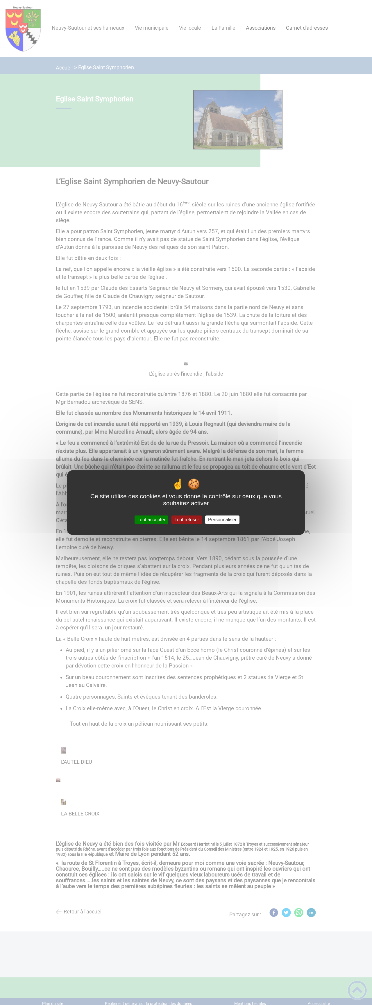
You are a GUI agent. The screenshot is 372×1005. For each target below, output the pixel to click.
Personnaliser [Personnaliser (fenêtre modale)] (222, 519)
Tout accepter (151, 519)
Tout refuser (186, 519)
